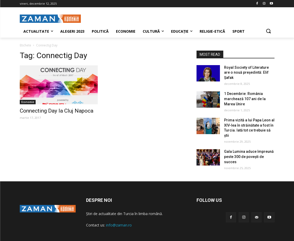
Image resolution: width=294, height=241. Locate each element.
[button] (268, 31)
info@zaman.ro (119, 225)
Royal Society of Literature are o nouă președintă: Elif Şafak (246, 72)
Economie (27, 102)
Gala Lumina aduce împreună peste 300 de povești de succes (249, 156)
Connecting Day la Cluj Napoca (56, 111)
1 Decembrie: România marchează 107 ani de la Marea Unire (245, 99)
